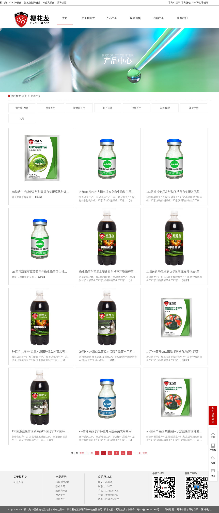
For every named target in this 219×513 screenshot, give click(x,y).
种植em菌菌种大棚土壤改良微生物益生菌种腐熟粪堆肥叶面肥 (108, 193)
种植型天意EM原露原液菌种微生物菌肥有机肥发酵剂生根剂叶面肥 (41, 352)
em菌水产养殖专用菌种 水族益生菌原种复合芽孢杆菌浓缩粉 (175, 432)
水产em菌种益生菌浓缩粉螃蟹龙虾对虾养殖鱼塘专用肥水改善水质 (175, 352)
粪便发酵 (193, 108)
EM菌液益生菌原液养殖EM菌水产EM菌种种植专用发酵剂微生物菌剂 (41, 432)
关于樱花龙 (88, 18)
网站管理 (181, 509)
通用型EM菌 (21, 108)
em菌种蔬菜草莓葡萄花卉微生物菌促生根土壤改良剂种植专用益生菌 (41, 272)
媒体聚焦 (135, 18)
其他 (22, 118)
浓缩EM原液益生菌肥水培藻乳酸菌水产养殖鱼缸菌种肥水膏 (108, 352)
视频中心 (158, 18)
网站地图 (214, 2)
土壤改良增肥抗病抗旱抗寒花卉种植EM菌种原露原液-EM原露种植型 (175, 272)
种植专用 (136, 108)
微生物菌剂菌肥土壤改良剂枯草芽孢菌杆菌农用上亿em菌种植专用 (108, 272)
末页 (145, 453)
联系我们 (182, 18)
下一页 (137, 453)
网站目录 (193, 509)
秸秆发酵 (165, 108)
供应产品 (35, 96)
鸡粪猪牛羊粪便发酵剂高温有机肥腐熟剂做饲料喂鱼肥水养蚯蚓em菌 (41, 193)
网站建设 (120, 509)
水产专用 (108, 108)
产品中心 (111, 18)
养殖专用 (50, 108)
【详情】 (38, 197)
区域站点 (206, 509)
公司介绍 (18, 482)
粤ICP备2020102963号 (148, 509)
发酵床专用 (79, 108)
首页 (65, 18)
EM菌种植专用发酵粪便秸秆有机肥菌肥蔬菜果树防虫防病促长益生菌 (175, 193)
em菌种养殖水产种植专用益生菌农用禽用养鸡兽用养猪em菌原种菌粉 (108, 432)
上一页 (89, 453)
